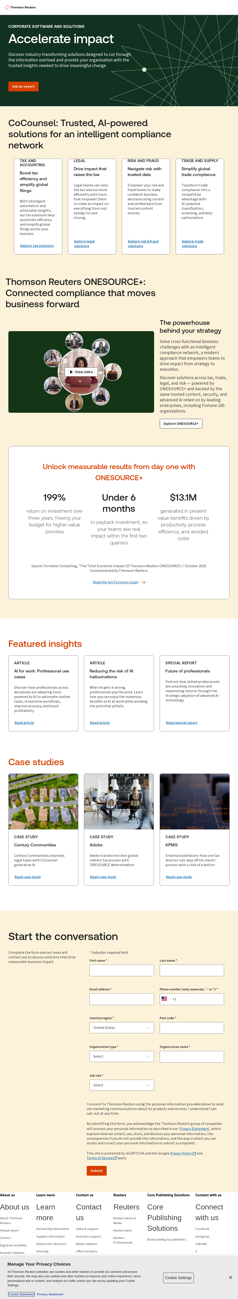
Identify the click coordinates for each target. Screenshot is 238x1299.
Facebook (202, 1229)
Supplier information (50, 1236)
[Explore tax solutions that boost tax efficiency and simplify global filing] (37, 245)
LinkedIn (201, 1244)
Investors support (88, 1236)
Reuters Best (122, 1230)
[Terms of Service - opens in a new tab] (102, 1158)
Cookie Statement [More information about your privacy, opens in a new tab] (21, 1294)
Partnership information (52, 1229)
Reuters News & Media (124, 1220)
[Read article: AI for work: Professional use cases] (24, 722)
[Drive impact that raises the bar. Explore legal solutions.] (92, 244)
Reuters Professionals (123, 1240)
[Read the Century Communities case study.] (27, 877)
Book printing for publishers (166, 1239)
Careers (5, 1238)
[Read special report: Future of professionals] (181, 722)
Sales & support (87, 1229)
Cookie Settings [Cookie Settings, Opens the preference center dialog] (178, 1278)
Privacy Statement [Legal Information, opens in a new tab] (49, 1294)
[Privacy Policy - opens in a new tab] (183, 1153)
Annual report (9, 1230)
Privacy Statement (194, 1128)
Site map (42, 1251)
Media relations (86, 1244)
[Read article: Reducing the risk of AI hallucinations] (100, 722)
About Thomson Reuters (11, 1220)
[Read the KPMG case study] (179, 877)
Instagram (202, 1236)
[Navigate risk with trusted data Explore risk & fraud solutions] (146, 244)
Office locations (87, 1251)
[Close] (230, 1277)
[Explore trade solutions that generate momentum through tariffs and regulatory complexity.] (200, 244)
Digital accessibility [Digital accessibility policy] (13, 1245)
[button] (7, 1195)
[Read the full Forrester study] (115, 582)
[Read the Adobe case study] (103, 877)
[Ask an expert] (23, 86)
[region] (119, 1278)
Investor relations (12, 1253)
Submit (97, 1170)
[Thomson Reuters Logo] (21, 7)
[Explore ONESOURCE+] (181, 424)
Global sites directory (51, 1244)
